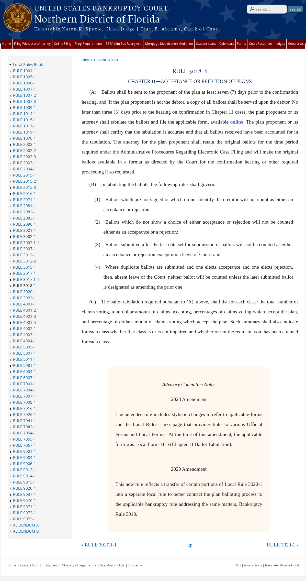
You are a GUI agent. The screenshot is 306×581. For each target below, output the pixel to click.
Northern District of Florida (97, 20)
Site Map (106, 565)
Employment (49, 565)
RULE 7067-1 (24, 445)
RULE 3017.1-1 (26, 279)
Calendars (226, 44)
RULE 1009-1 (24, 107)
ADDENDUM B (26, 531)
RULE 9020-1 (24, 488)
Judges (280, 44)
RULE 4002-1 (24, 328)
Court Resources (261, 44)
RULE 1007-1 (24, 89)
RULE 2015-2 (24, 181)
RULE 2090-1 (24, 224)
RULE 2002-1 (24, 144)
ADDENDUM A (26, 525)
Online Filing (62, 44)
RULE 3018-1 (24, 285)
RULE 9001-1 (24, 451)
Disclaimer (136, 565)
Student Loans (206, 44)
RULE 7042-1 (24, 426)
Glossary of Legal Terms (79, 565)
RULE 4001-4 (24, 322)
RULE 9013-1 (24, 469)
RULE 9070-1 (24, 500)
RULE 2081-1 (24, 205)
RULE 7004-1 (24, 389)
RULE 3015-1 (24, 267)
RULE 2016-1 (24, 193)
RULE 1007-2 (24, 95)
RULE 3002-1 (24, 236)
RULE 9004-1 (24, 457)
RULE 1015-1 (24, 119)
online (236, 122)
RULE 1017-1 (24, 125)
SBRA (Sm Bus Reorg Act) (124, 44)
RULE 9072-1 (24, 512)
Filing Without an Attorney (32, 44)
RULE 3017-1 (24, 273)
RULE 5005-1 (24, 346)
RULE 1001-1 (24, 70)
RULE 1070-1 (24, 138)
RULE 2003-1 (24, 162)
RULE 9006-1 (24, 463)
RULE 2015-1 (24, 175)
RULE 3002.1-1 (26, 242)
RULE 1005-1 (24, 76)
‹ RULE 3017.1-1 (99, 544)
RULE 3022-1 (24, 297)
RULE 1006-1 (24, 82)
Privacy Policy (253, 565)
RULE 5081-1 (24, 365)
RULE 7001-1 (24, 383)
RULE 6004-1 (24, 371)
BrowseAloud (289, 565)
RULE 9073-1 (24, 518)
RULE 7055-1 (24, 439)
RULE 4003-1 (24, 334)
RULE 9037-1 (24, 494)
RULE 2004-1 (24, 168)
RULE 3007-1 (24, 248)
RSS (238, 565)
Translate (271, 565)
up (189, 544)
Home (6, 44)
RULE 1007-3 (24, 101)
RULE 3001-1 (24, 230)
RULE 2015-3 (24, 187)
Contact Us (296, 44)
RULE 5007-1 (24, 353)
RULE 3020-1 (24, 291)
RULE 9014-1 (24, 475)
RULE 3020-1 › (282, 544)
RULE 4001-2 (24, 310)
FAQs (120, 565)
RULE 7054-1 (24, 432)
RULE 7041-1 (24, 420)
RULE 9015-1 (24, 482)
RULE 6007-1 (24, 377)
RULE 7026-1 (24, 414)
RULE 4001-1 (24, 303)
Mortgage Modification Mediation (169, 44)
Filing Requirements (88, 44)
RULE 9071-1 (24, 506)
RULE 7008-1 (24, 402)
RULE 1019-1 (24, 132)
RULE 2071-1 (24, 199)
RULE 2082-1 (24, 211)
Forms (241, 44)
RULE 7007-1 (24, 396)
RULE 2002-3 (24, 156)
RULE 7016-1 (24, 408)
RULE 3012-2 (24, 261)
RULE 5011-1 (24, 359)
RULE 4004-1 (24, 340)
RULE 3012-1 (24, 254)
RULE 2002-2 (24, 150)
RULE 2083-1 (24, 218)
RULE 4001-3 (24, 316)
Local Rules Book (106, 60)
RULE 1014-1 (24, 113)
